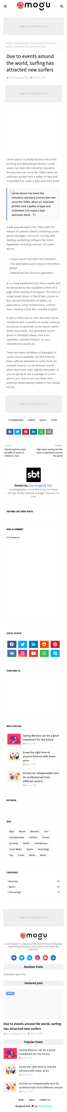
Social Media (15, 849)
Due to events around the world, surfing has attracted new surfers (32, 1026)
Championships (21, 43)
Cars (46, 831)
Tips (11, 855)
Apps (11, 831)
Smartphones (41, 843)
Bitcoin (22, 831)
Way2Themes (45, 1106)
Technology (43, 849)
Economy (13, 843)
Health (31, 420)
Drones (45, 837)
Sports (43, 420)
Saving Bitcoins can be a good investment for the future (41, 737)
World (43, 855)
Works (32, 855)
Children (33, 837)
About (32, 1100)
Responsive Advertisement (33, 26)
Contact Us (45, 1100)
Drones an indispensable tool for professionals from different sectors (41, 777)
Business (34, 831)
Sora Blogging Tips (19, 77)
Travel (54, 420)
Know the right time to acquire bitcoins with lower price (39, 756)
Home (9, 43)
